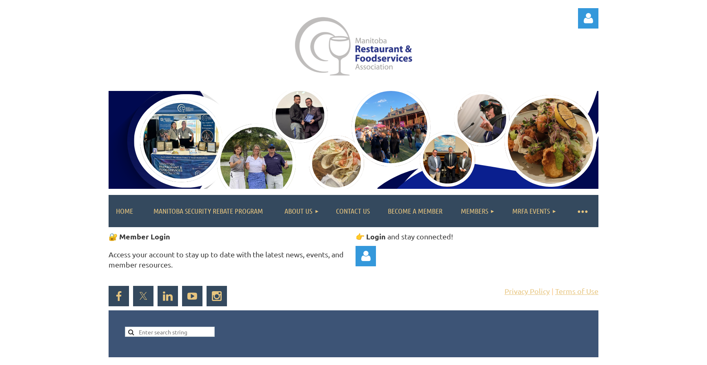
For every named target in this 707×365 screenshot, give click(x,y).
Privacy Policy (527, 291)
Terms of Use (576, 291)
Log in (588, 18)
